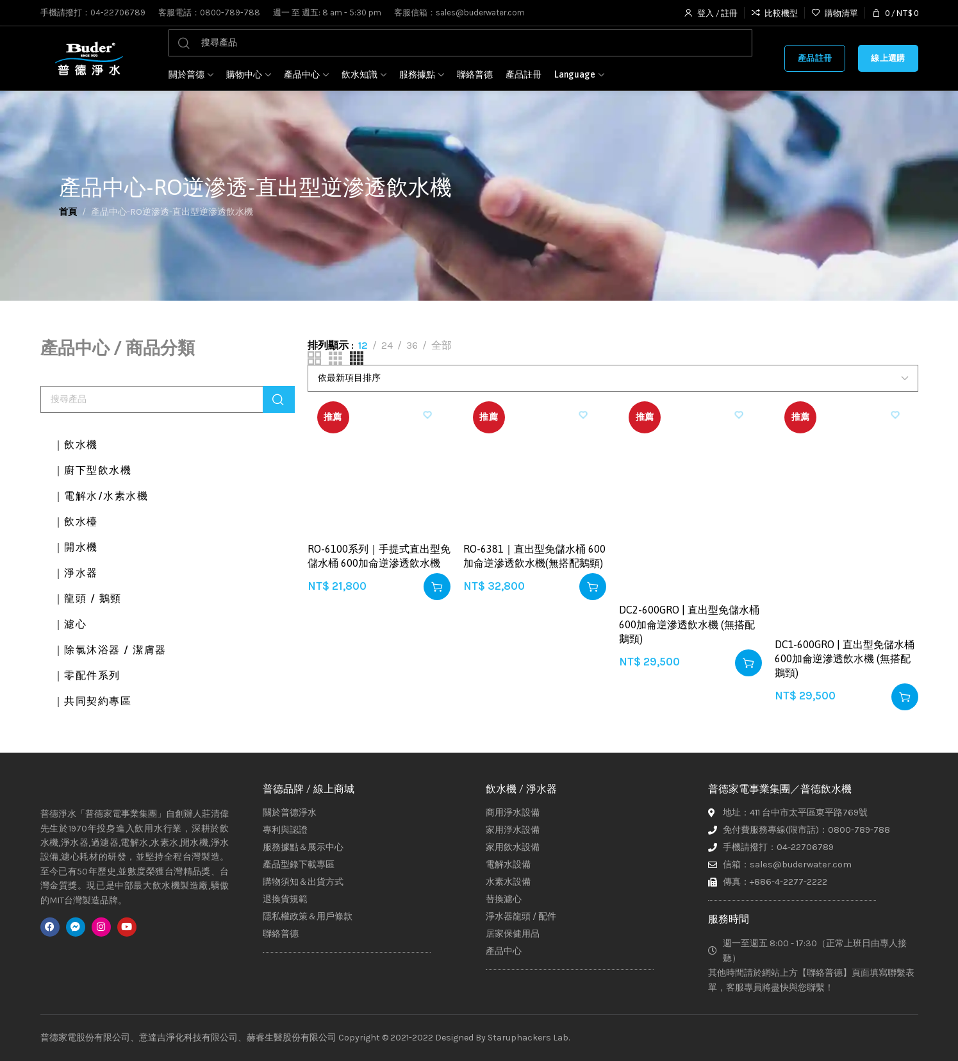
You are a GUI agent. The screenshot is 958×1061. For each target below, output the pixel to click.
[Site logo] (88, 58)
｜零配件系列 (91, 675)
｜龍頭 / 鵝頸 (92, 598)
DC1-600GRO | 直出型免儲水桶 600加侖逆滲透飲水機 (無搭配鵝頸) (844, 659)
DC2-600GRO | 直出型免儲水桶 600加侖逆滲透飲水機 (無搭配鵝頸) (689, 624)
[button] (437, 586)
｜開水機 (78, 547)
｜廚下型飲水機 (98, 470)
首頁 (68, 211)
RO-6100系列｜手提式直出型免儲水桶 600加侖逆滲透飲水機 (379, 556)
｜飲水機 (78, 445)
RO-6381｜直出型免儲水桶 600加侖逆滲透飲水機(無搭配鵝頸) (534, 556)
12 (363, 345)
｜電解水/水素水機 (107, 496)
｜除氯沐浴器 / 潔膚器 (118, 650)
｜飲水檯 (78, 521)
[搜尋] (461, 42)
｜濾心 (72, 624)
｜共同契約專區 (98, 701)
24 (387, 345)
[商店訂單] (613, 378)
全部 (441, 345)
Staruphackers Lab (528, 1037)
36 (412, 345)
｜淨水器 (78, 573)
